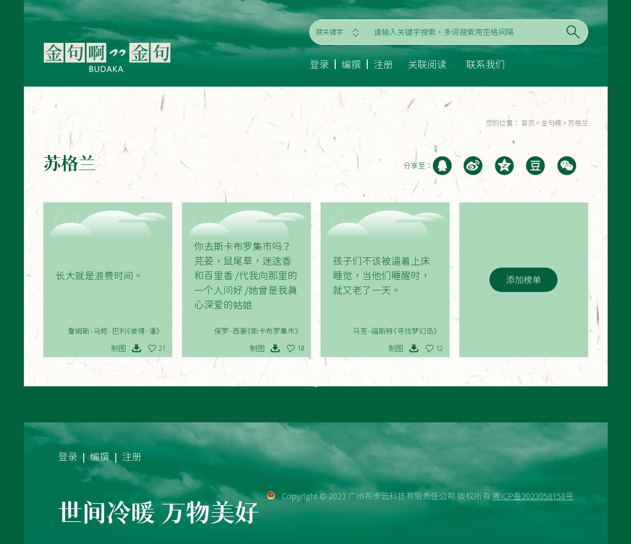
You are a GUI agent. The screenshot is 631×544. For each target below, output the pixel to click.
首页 (528, 123)
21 (162, 348)
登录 (319, 64)
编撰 (351, 64)
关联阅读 (427, 64)
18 (300, 348)
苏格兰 (578, 123)
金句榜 (551, 123)
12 (439, 348)
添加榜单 (523, 279)
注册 (383, 64)
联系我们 (485, 64)
